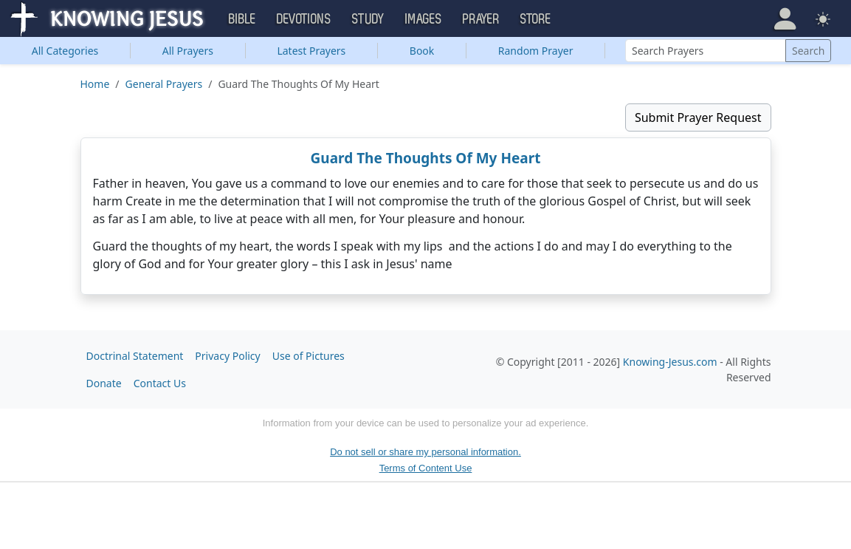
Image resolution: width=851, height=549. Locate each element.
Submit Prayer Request (698, 117)
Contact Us (160, 383)
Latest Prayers (311, 51)
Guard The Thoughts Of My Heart (426, 158)
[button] (785, 18)
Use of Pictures (308, 356)
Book (422, 51)
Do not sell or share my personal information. (425, 451)
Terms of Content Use (425, 468)
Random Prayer (535, 51)
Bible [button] (242, 19)
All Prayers (187, 51)
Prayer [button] (481, 19)
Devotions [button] (304, 19)
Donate (104, 383)
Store (535, 19)
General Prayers (164, 84)
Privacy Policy (227, 356)
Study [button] (368, 19)
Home (95, 84)
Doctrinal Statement (135, 356)
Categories (65, 51)
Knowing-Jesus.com (670, 362)
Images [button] (423, 19)
